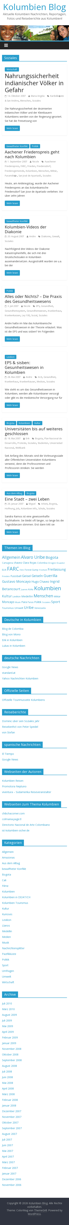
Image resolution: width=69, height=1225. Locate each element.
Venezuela (40, 608)
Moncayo (8, 602)
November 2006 (11, 1185)
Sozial (34, 315)
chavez (18, 562)
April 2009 (8, 1032)
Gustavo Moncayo (16, 581)
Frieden (31, 166)
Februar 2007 (10, 1168)
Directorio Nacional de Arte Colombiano (26, 824)
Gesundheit (47, 306)
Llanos (6, 925)
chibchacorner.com (13, 813)
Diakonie (46, 236)
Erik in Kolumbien (12, 640)
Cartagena (7, 562)
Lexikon (11, 356)
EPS (38, 306)
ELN (4, 569)
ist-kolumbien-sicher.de (15, 830)
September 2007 (12, 1128)
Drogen (52, 562)
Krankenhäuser (27, 381)
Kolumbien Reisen (12, 780)
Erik (27, 438)
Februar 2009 (10, 1037)
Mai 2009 (7, 1026)
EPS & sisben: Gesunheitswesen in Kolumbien (24, 367)
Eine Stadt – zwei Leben (27, 499)
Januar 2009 (9, 1043)
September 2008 (12, 1060)
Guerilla (50, 575)
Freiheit (43, 569)
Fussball (15, 576)
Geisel (26, 576)
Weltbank (20, 447)
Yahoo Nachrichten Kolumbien (20, 678)
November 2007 (11, 1117)
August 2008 (9, 1066)
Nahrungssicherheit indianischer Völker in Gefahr (34, 83)
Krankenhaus (54, 310)
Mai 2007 (7, 1151)
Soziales (36, 100)
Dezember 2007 (11, 1111)
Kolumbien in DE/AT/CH (16, 897)
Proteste (21, 443)
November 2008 (11, 1049)
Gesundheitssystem (15, 310)
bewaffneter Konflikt (17, 146)
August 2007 (9, 1134)
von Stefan (8, 732)
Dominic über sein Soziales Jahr (20, 721)
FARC (23, 166)
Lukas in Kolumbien (13, 645)
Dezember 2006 (11, 1179)
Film (22, 569)
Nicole (35, 161)
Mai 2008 (7, 1083)
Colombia (42, 562)
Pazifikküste (9, 954)
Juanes (24, 589)
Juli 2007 (7, 1139)
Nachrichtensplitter (13, 948)
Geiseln (37, 576)
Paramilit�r (11, 175)
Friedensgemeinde (14, 170)
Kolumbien (31, 170)
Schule (41, 508)
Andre (32, 236)
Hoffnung (10, 508)
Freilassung (57, 569)
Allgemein (11, 557)
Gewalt (55, 236)
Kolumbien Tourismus (15, 903)
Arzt (40, 377)
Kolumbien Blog (34, 6)
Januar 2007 (9, 1173)
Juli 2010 (7, 1003)
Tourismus (8, 608)
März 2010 (8, 1009)
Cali (4, 880)
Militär (53, 170)
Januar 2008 (9, 1105)
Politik (35, 146)
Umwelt (19, 608)
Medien (6, 937)
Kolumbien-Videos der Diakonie (25, 229)
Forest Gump (31, 569)
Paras (30, 602)
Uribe (29, 607)
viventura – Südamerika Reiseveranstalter (26, 792)
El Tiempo (8, 754)
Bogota (10, 423)
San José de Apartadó (30, 175)
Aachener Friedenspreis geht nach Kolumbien (32, 154)
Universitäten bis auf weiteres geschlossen (34, 431)
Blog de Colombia (12, 628)
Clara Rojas (29, 562)
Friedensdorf (43, 166)
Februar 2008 (10, 1100)
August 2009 (9, 1015)
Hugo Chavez (40, 582)
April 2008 (8, 1088)
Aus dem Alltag (14, 493)
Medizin (41, 381)
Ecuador (61, 562)
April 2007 (8, 1156)
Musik (18, 602)
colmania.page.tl (11, 819)
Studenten (43, 443)
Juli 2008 (7, 1071)
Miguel (32, 503)
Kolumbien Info (29, 508)
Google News (10, 667)
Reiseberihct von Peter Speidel (20, 726)
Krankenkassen (12, 315)
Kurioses (7, 914)
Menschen (25, 100)
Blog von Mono (11, 634)
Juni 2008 (7, 1077)
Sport (55, 601)
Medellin (27, 596)
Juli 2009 (7, 1020)
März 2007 (8, 1162)
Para (24, 602)
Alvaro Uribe (33, 557)
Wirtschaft (12, 69)
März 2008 (8, 1094)
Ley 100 (26, 315)
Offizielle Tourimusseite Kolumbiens (23, 700)
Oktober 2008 (10, 1054)
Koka (30, 589)
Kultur (37, 423)
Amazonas (8, 857)
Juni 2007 (7, 1145)
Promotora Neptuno (14, 786)
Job (18, 508)
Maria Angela (38, 95)
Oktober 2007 (10, 1122)
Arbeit (44, 503)
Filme (5, 886)
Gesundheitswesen (36, 310)
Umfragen (8, 971)
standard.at (8, 672)
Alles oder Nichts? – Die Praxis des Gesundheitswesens (33, 299)
